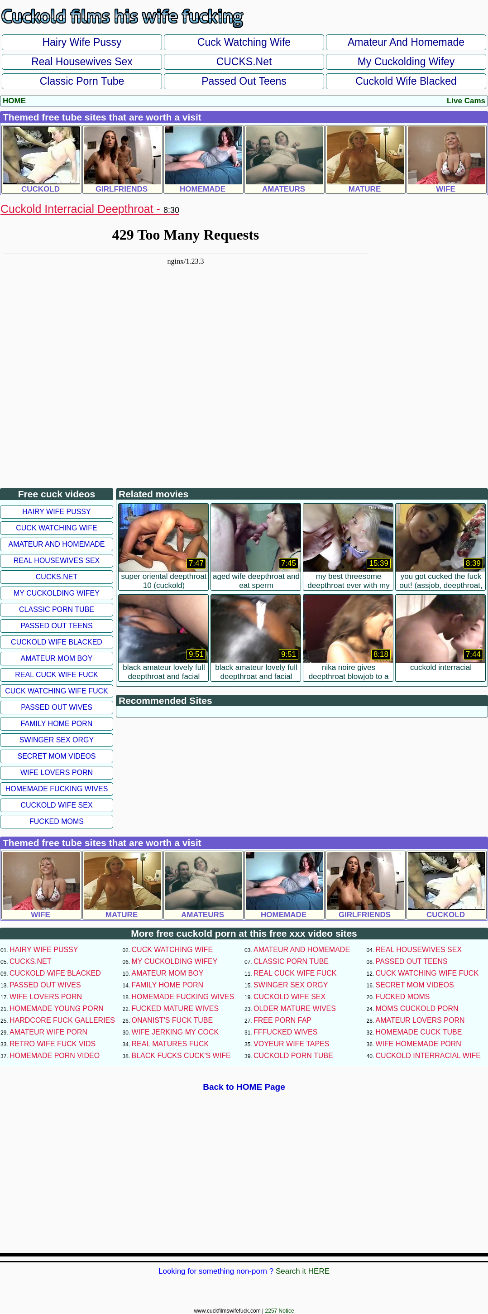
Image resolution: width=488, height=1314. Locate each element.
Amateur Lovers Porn (420, 1020)
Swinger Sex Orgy (56, 740)
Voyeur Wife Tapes (291, 1044)
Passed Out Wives (56, 707)
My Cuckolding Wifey (406, 61)
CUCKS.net (244, 61)
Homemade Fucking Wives (56, 789)
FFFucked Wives (285, 1032)
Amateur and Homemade (406, 42)
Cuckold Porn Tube (293, 1055)
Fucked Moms (56, 821)
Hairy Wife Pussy (81, 42)
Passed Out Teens (244, 81)
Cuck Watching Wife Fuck (56, 691)
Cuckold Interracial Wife (428, 1055)
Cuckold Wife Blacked (406, 81)
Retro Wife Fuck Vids (53, 1044)
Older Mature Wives (295, 1008)
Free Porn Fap (282, 1020)
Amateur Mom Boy (57, 658)
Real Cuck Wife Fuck (56, 675)
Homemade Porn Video (55, 1055)
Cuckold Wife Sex (56, 805)
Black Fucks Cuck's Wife (181, 1055)
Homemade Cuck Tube (419, 1032)
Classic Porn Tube (82, 81)
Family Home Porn (57, 723)
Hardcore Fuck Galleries (62, 1020)
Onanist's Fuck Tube (172, 1020)
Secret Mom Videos (56, 756)
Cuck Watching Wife (244, 42)
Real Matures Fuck (170, 1044)
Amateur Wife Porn (48, 1032)
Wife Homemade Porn (418, 1044)
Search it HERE (303, 1271)
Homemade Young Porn (57, 1008)
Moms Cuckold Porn (417, 1008)
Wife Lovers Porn (56, 772)
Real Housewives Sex (82, 61)
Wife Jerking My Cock (175, 1032)
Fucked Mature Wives (175, 1008)
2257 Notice (279, 1311)
